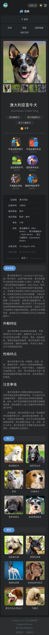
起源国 (13, 200)
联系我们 (19, 632)
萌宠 (24, 28)
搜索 (33, 5)
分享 (24, 128)
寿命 (15, 222)
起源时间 (12, 205)
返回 (24, 19)
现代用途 (12, 217)
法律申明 (29, 632)
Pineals (29, 624)
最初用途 (12, 211)
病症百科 (24, 32)
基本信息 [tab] (9, 268)
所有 (10, 28)
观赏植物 (39, 28)
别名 (15, 228)
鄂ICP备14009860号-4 (24, 628)
